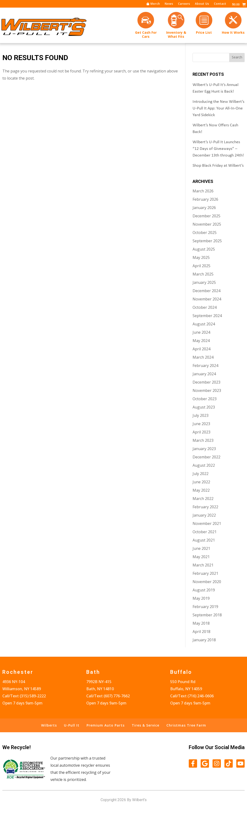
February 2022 (205, 506)
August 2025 (204, 249)
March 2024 (203, 357)
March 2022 (203, 498)
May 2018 (201, 623)
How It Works (233, 32)
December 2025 (206, 215)
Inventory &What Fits (176, 34)
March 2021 (203, 564)
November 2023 (207, 390)
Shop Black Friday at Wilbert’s (218, 165)
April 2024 (201, 348)
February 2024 (205, 365)
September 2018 (207, 614)
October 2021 (205, 531)
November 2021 (207, 523)
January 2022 (204, 515)
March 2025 (203, 273)
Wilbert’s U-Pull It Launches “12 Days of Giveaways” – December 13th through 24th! (218, 148)
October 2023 (205, 398)
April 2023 (201, 431)
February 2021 (205, 573)
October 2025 (205, 232)
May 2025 (201, 257)
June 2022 (201, 481)
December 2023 (206, 382)
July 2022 (200, 473)
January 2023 (204, 448)
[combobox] (211, 57)
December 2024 (206, 290)
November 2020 (207, 581)
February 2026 (205, 199)
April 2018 (201, 631)
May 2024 (201, 340)
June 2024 (201, 332)
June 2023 (201, 423)
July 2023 (200, 415)
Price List (204, 32)
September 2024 (207, 315)
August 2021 (204, 539)
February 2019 (205, 606)
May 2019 (201, 598)
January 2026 (204, 207)
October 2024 (205, 307)
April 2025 (201, 265)
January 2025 (204, 282)
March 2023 (203, 440)
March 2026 (203, 190)
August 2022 (204, 465)
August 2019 (204, 589)
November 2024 (207, 298)
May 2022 (201, 490)
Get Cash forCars (146, 34)
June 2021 (201, 548)
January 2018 (204, 639)
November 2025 (207, 224)
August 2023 (204, 406)
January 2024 (204, 373)
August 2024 (204, 323)
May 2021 (201, 556)
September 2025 (207, 240)
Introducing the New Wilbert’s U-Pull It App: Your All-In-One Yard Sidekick (218, 108)
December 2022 (206, 456)
